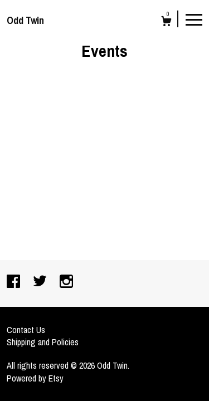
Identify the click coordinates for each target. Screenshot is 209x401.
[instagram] (66, 282)
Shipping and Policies (43, 342)
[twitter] (40, 282)
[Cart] (166, 23)
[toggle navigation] (194, 19)
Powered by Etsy (35, 378)
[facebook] (14, 282)
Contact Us (26, 330)
